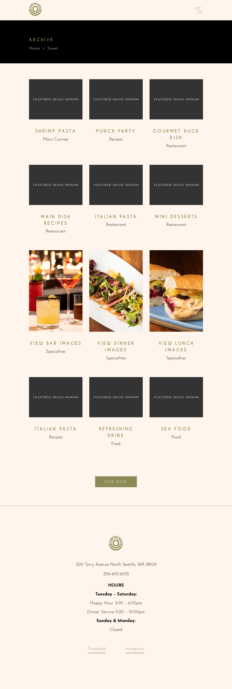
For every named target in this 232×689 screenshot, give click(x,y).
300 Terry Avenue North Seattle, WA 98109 (116, 565)
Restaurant (176, 146)
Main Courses (55, 139)
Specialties (55, 352)
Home (34, 48)
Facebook (97, 650)
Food (116, 444)
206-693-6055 (116, 574)
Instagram (134, 650)
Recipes (116, 139)
